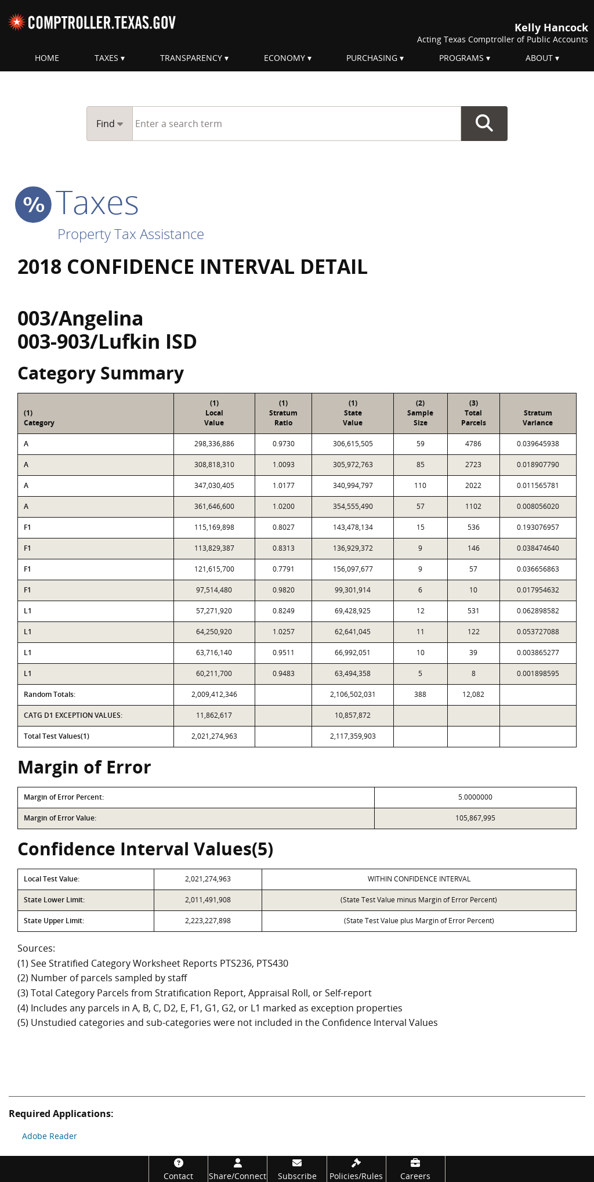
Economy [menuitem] (284, 57)
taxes (78, 201)
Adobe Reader (49, 1135)
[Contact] (178, 1169)
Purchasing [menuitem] (371, 57)
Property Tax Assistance (130, 233)
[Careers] (415, 1169)
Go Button (484, 123)
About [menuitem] (539, 57)
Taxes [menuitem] (106, 57)
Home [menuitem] (47, 57)
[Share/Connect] (237, 1169)
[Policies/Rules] (356, 1169)
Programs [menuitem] (461, 57)
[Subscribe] (296, 1169)
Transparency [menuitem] (191, 57)
